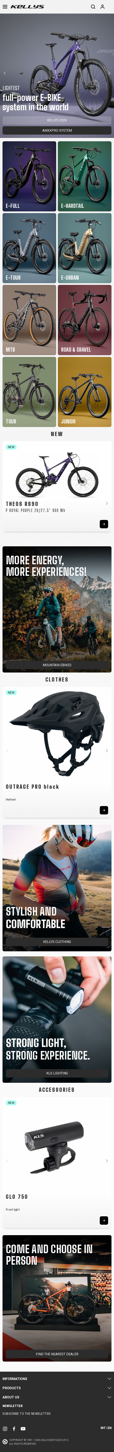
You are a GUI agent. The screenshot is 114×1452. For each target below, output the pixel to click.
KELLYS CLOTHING (57, 942)
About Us (11, 1397)
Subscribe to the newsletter (27, 1413)
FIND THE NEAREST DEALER (57, 1354)
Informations (15, 1379)
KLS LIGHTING (57, 1073)
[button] (4, 73)
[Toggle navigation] (5, 6)
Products (12, 1388)
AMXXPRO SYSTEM (57, 130)
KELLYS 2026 (57, 120)
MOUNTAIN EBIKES (57, 665)
